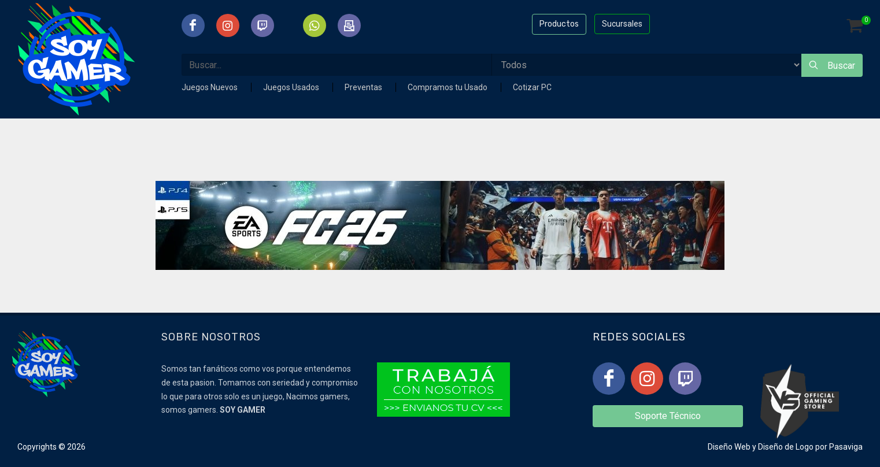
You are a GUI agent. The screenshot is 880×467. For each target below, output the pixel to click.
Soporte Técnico (668, 415)
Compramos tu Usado (448, 87)
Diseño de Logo (786, 446)
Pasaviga (846, 446)
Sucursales (622, 23)
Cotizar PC (532, 87)
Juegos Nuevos (210, 87)
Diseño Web (729, 446)
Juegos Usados (292, 87)
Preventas (364, 87)
